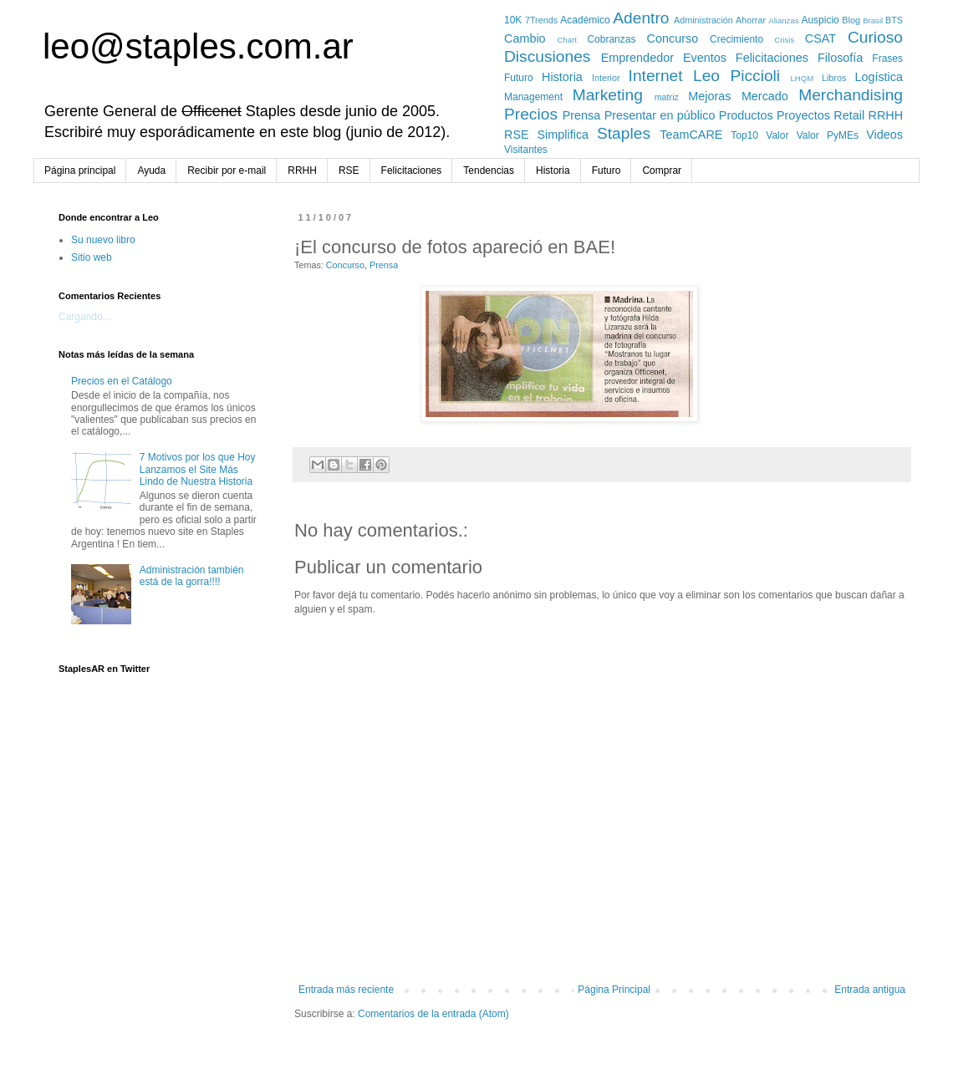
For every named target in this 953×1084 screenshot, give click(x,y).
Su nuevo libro (103, 240)
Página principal (79, 170)
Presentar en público (660, 115)
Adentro (641, 18)
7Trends (541, 20)
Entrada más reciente (346, 989)
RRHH (886, 115)
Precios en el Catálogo (121, 381)
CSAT (820, 38)
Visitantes (526, 149)
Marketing (608, 95)
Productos (746, 115)
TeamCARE (691, 134)
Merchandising (850, 95)
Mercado (765, 96)
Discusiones (547, 56)
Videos (884, 134)
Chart (566, 39)
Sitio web (91, 257)
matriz (667, 97)
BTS (894, 20)
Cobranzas (611, 39)
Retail (848, 115)
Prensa (582, 115)
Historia (562, 77)
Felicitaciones (772, 57)
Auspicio (819, 20)
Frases (887, 58)
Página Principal (614, 989)
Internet (656, 75)
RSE (516, 134)
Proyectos (803, 115)
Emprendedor (637, 57)
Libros (834, 78)
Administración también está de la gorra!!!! (192, 576)
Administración (703, 20)
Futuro (518, 78)
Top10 (744, 135)
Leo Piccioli (736, 75)
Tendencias (488, 170)
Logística (878, 77)
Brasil (873, 20)
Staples (623, 133)
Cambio (525, 38)
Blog (851, 20)
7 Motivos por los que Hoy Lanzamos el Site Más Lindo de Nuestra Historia (198, 469)
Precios (531, 114)
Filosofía (840, 57)
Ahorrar (751, 20)
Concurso (673, 38)
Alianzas (783, 20)
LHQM (801, 78)
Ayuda (151, 170)
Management (533, 97)
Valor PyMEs (828, 135)
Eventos (704, 57)
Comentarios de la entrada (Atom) (433, 1014)
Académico (584, 20)
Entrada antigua (869, 989)
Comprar (661, 170)
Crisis (784, 39)
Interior (606, 78)
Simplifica (563, 134)
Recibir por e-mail (226, 170)
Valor (777, 135)
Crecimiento (736, 39)
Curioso (875, 37)
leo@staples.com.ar (198, 46)
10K (513, 20)
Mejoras (709, 96)
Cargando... (85, 317)
